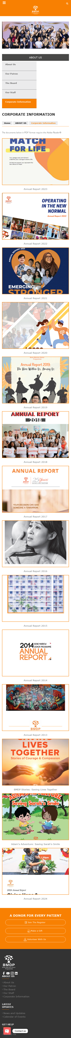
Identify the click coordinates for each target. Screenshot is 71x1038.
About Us (10, 64)
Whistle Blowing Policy (54, 1035)
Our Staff (44, 74)
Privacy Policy (35, 1035)
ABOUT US (20, 105)
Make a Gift (36, 912)
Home (7, 105)
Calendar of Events (14, 998)
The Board (11, 74)
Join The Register (36, 904)
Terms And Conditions (16, 1035)
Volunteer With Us (36, 921)
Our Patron (45, 64)
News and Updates (14, 994)
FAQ (5, 1012)
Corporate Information (18, 83)
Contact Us (9, 1015)
